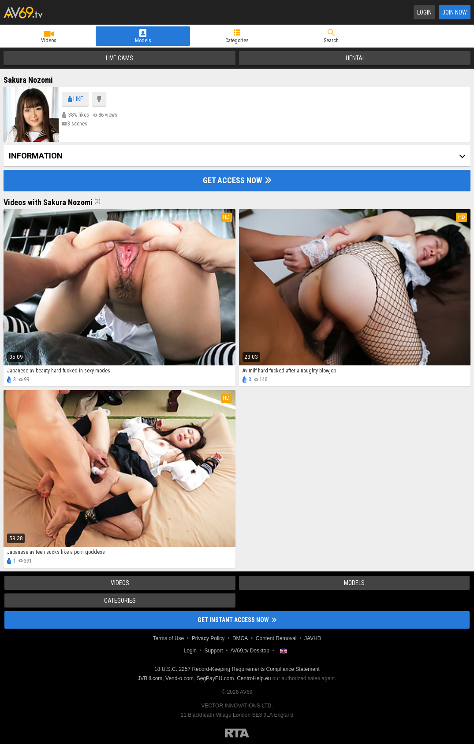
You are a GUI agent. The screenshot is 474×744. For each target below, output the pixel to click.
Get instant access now (237, 619)
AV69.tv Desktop (249, 651)
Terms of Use (168, 638)
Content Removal (276, 638)
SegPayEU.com (215, 678)
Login (424, 12)
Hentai (355, 58)
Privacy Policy (208, 638)
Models (143, 40)
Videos (48, 40)
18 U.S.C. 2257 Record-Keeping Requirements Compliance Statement (237, 669)
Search (331, 40)
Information (36, 155)
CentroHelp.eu (254, 678)
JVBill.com (150, 678)
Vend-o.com (179, 678)
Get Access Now (237, 180)
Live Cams (119, 58)
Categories (237, 40)
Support (213, 651)
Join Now (454, 12)
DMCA (240, 638)
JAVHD (312, 638)
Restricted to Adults (237, 733)
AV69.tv (23, 12)
